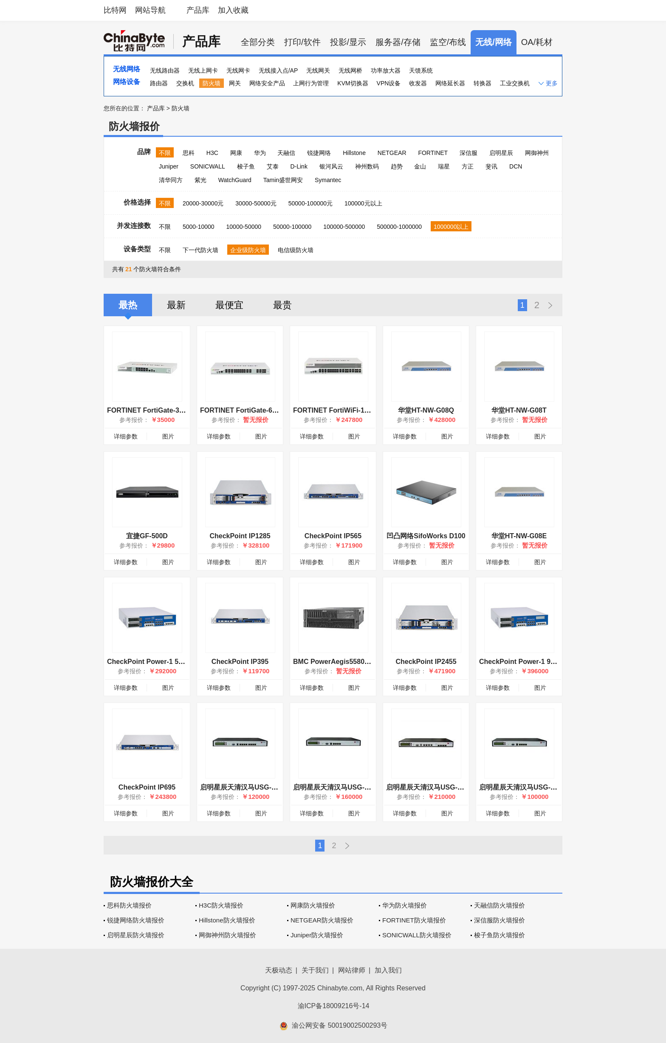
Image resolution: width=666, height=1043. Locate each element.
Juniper (168, 166)
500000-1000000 (399, 226)
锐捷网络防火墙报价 (135, 920)
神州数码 (367, 166)
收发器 (418, 83)
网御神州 (537, 152)
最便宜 (229, 305)
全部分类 (258, 42)
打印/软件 (302, 42)
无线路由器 (165, 70)
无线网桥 (350, 70)
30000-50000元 (256, 203)
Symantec (328, 180)
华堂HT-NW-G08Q (426, 410)
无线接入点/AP (278, 70)
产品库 (197, 10)
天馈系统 (421, 70)
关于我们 (315, 970)
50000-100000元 (310, 203)
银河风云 (331, 166)
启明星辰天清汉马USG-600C (244, 787)
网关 (235, 83)
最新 (176, 305)
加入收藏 (233, 10)
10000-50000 (244, 226)
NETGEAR (392, 152)
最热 (128, 305)
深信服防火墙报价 (499, 920)
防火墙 (211, 83)
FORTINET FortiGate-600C (242, 410)
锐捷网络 (319, 152)
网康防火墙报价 (313, 905)
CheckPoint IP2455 (425, 661)
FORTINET (433, 152)
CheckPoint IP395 (240, 661)
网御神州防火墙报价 (227, 935)
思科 (189, 152)
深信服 (468, 152)
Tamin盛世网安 (283, 180)
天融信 (286, 152)
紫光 (200, 180)
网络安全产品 (267, 83)
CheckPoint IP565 (333, 536)
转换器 (482, 83)
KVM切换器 (352, 83)
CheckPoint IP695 (147, 787)
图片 (168, 436)
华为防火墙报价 (404, 905)
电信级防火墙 (295, 250)
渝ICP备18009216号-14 (334, 1005)
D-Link (298, 166)
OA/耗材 (537, 42)
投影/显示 (348, 42)
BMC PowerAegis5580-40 (333, 661)
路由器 (159, 83)
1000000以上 (451, 226)
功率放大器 (386, 70)
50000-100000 (292, 226)
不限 (165, 152)
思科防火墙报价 (129, 905)
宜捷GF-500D (147, 536)
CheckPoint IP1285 (239, 536)
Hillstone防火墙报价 (227, 920)
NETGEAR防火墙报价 (322, 920)
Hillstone (354, 152)
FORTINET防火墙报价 (414, 920)
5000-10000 (198, 226)
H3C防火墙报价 (221, 905)
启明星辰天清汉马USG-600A (523, 787)
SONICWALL (207, 166)
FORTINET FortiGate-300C (149, 410)
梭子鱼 (246, 166)
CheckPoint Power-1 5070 (148, 661)
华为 (260, 152)
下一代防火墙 (200, 250)
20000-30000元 (203, 203)
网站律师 (351, 970)
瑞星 (444, 166)
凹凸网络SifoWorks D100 (426, 536)
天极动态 (278, 970)
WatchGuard (234, 180)
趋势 (397, 166)
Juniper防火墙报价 (317, 935)
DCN (515, 166)
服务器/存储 (397, 42)
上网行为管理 (311, 83)
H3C (212, 152)
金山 (420, 166)
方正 (468, 166)
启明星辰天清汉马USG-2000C (431, 787)
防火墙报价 (134, 126)
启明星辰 (501, 152)
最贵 (282, 305)
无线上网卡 (203, 70)
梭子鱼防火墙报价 (499, 935)
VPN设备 (389, 83)
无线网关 (318, 70)
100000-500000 (344, 226)
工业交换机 (515, 83)
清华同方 (171, 180)
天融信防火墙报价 (499, 905)
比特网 (115, 10)
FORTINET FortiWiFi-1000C (337, 410)
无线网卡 (238, 70)
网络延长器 (450, 83)
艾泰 (273, 166)
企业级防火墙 (248, 250)
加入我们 (388, 970)
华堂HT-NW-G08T (518, 410)
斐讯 (491, 166)
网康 (236, 152)
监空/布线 (448, 42)
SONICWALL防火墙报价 (417, 935)
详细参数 (126, 436)
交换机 (185, 83)
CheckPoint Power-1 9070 (520, 661)
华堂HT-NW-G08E (519, 536)
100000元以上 (363, 203)
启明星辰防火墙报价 (135, 935)
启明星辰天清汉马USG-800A (337, 787)
